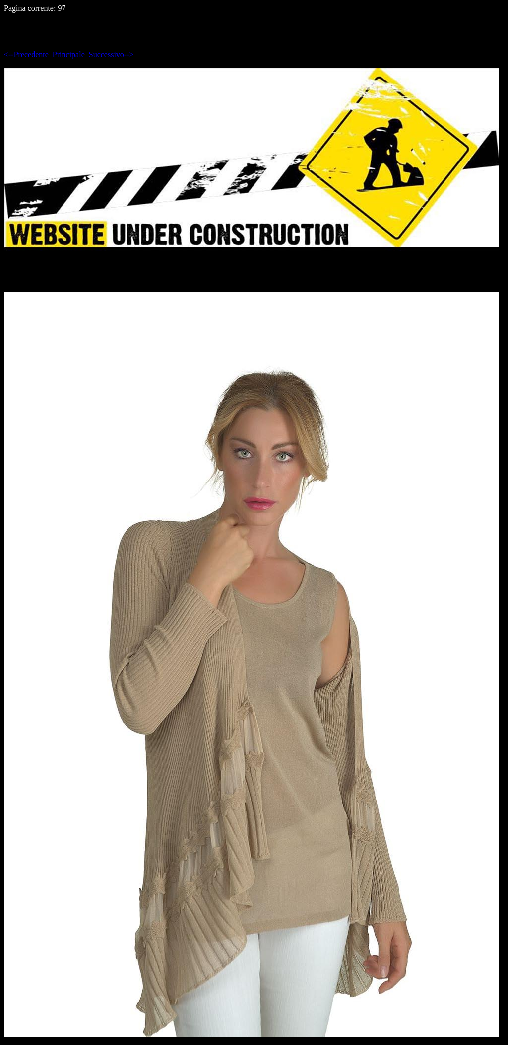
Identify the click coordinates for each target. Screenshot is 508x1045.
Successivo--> (111, 54)
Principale (69, 54)
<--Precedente (26, 54)
